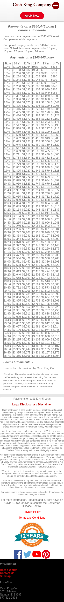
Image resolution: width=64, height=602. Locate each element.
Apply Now (32, 15)
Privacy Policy (32, 511)
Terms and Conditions (32, 517)
